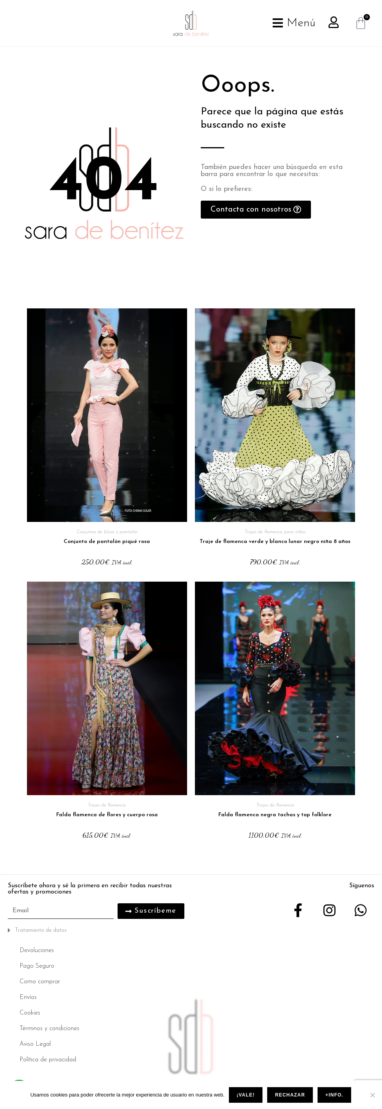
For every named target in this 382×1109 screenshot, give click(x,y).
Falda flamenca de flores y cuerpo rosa (107, 815)
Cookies (30, 1013)
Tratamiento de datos (41, 930)
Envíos (28, 997)
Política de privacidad (48, 1060)
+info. (334, 1095)
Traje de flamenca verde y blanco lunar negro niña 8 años (275, 542)
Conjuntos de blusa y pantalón (107, 532)
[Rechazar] (372, 1095)
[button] (97, 930)
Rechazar (290, 1095)
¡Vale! (246, 1095)
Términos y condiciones (49, 1028)
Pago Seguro (37, 966)
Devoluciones (37, 950)
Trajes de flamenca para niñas (275, 532)
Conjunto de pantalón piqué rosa (107, 542)
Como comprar (40, 982)
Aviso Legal (35, 1044)
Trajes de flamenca (107, 805)
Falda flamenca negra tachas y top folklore (275, 815)
